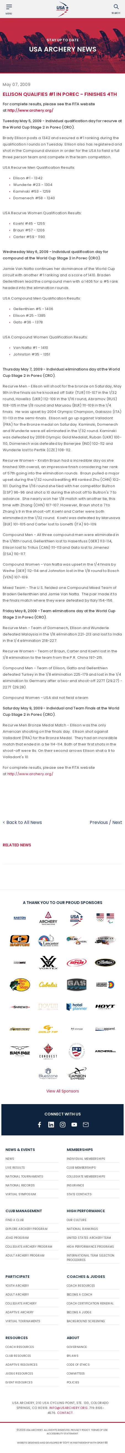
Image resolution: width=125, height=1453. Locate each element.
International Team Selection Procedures (91, 1257)
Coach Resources (81, 1286)
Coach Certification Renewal (90, 1303)
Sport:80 (102, 1442)
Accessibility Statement (62, 1433)
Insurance (75, 1185)
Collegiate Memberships (86, 1176)
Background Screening (86, 1321)
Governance (77, 1347)
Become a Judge (79, 1312)
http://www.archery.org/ (30, 110)
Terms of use (99, 1430)
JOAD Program (17, 1238)
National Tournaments (24, 1176)
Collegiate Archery (21, 1303)
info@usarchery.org (68, 1408)
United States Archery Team (89, 1238)
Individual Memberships (86, 1159)
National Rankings (82, 1229)
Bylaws (72, 1356)
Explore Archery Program (26, 1229)
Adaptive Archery (19, 1312)
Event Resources (19, 1382)
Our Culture (76, 1220)
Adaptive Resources (22, 1365)
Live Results (15, 1168)
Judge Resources (19, 1374)
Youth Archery (17, 1286)
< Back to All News (22, 822)
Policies (73, 1382)
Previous (99, 822)
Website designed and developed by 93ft (43, 1442)
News (10, 1159)
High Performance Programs (90, 1247)
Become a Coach (79, 1295)
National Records (20, 1185)
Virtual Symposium (21, 1194)
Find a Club (14, 1220)
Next (117, 822)
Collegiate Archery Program (29, 1247)
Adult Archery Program (25, 1255)
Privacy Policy (80, 1430)
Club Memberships (81, 1168)
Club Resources (18, 1356)
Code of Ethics (78, 1365)
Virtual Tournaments (23, 1321)
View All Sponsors (62, 1091)
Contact (65, 1413)
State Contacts (79, 1194)
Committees (76, 1374)
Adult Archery (17, 1295)
